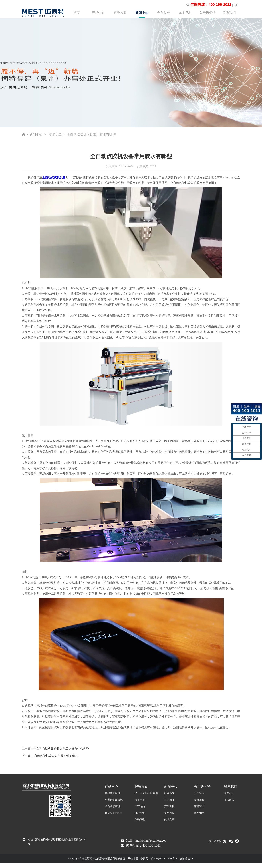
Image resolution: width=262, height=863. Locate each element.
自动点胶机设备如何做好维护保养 (56, 755)
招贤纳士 (199, 813)
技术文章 (55, 134)
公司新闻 (169, 799)
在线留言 (229, 799)
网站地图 (133, 858)
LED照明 (140, 813)
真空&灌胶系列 (113, 813)
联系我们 (229, 13)
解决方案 (120, 13)
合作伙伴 (163, 13)
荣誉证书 (199, 806)
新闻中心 (141, 14)
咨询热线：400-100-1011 (208, 4)
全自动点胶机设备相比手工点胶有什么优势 (61, 748)
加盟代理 (185, 13)
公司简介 (199, 793)
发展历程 (199, 799)
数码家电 (140, 819)
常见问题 (169, 813)
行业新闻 (169, 793)
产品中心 (98, 13)
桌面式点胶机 (112, 806)
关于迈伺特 (207, 13)
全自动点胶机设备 (54, 177)
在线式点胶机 (112, 793)
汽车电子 (140, 799)
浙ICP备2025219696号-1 (164, 858)
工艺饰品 (140, 806)
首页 (76, 13)
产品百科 (169, 806)
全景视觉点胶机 (114, 799)
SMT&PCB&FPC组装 (146, 793)
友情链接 (187, 858)
